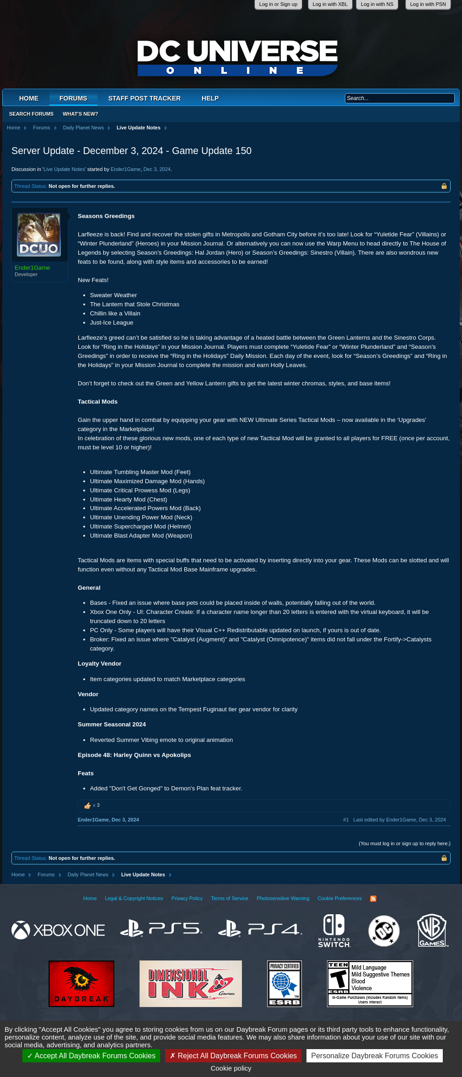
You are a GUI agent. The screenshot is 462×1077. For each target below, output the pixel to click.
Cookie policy (230, 1068)
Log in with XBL (330, 4)
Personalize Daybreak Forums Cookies (374, 1056)
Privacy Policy (187, 898)
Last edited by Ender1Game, (400, 819)
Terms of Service (229, 898)
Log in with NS (377, 4)
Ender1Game (125, 169)
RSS (373, 899)
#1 (346, 819)
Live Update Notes (64, 169)
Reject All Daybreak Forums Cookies (233, 1056)
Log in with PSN (428, 4)
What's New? (80, 114)
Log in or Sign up (278, 4)
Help (210, 98)
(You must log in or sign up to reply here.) (405, 843)
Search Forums (31, 114)
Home (28, 98)
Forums (73, 98)
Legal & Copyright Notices (134, 898)
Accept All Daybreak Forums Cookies (91, 1056)
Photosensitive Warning (283, 898)
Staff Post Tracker (144, 98)
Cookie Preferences (339, 898)
